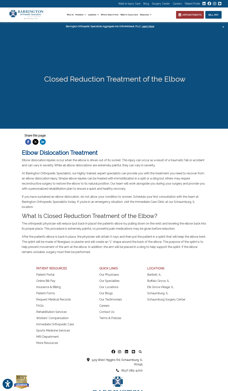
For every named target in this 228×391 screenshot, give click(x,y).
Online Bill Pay (45, 281)
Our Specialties (109, 281)
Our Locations (108, 287)
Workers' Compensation (52, 318)
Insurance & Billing (48, 287)
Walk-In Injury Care (129, 3)
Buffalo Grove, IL (158, 281)
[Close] (223, 26)
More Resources (47, 343)
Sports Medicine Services (53, 330)
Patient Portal (192, 3)
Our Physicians (109, 274)
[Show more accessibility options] (7, 384)
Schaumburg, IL (157, 293)
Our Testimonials (110, 299)
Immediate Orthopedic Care (55, 324)
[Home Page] (26, 14)
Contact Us (106, 312)
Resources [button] (146, 15)
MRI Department (47, 336)
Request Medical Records (53, 299)
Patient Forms (45, 293)
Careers (177, 3)
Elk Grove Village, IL (160, 287)
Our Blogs (106, 293)
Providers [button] (80, 15)
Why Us (70, 15)
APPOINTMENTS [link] (189, 14)
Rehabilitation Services (51, 312)
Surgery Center (161, 3)
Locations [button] (93, 15)
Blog (146, 3)
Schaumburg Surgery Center (166, 299)
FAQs (40, 305)
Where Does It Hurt (109, 15)
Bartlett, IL (154, 274)
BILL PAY (213, 14)
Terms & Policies (110, 318)
